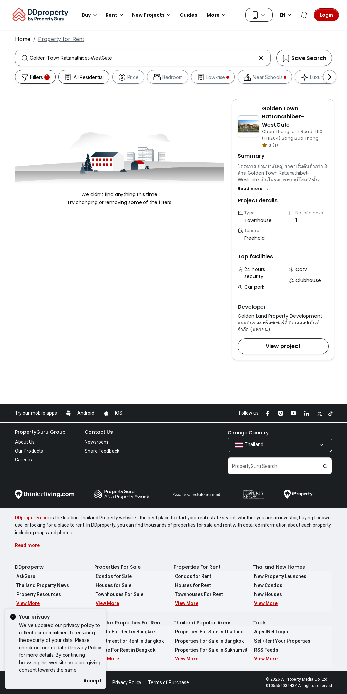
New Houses (267, 594)
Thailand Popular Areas (203, 622)
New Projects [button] (152, 15)
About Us (25, 442)
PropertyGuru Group (40, 432)
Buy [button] (90, 15)
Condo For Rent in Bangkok (124, 631)
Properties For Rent (197, 567)
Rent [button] (115, 15)
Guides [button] (188, 15)
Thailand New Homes (279, 567)
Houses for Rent (191, 585)
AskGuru (24, 576)
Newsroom (96, 442)
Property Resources (37, 594)
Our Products (29, 451)
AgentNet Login (270, 631)
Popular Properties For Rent (128, 622)
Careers (23, 459)
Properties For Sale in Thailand (208, 631)
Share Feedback (102, 451)
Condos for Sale (112, 576)
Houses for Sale (112, 585)
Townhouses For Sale (118, 594)
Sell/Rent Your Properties (281, 641)
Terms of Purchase (168, 682)
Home (22, 39)
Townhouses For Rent (197, 594)
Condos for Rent (192, 576)
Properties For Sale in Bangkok (208, 641)
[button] (254, 188)
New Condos (267, 585)
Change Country (248, 432)
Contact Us (99, 432)
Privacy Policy (85, 647)
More (217, 15)
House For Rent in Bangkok (124, 650)
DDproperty (29, 567)
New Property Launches (279, 576)
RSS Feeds (265, 650)
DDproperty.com (32, 517)
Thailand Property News (41, 585)
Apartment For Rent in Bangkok (128, 641)
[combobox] (143, 57)
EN (286, 15)
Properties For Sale (117, 567)
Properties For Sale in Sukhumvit (210, 650)
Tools (260, 622)
